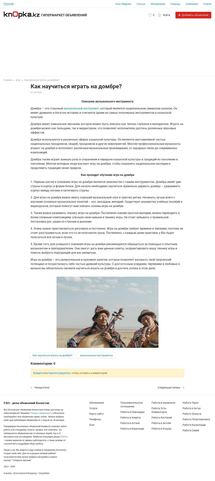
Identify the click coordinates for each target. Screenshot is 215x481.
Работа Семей (191, 430)
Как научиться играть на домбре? (52, 355)
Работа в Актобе (161, 423)
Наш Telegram (123, 4)
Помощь (175, 4)
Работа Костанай (162, 417)
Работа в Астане (130, 423)
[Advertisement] (107, 45)
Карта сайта (96, 413)
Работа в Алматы (130, 417)
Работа (64, 436)
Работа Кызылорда (194, 424)
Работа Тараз (191, 402)
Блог (92, 424)
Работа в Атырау (162, 428)
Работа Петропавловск (196, 419)
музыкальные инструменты (96, 355)
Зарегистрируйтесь (59, 373)
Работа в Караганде (132, 428)
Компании (192, 4)
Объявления (157, 4)
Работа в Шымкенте (163, 402)
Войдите (38, 373)
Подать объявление (40, 413)
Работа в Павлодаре (132, 412)
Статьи (141, 4)
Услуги (207, 4)
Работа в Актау (192, 408)
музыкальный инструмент (81, 108)
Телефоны (95, 419)
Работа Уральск (192, 413)
